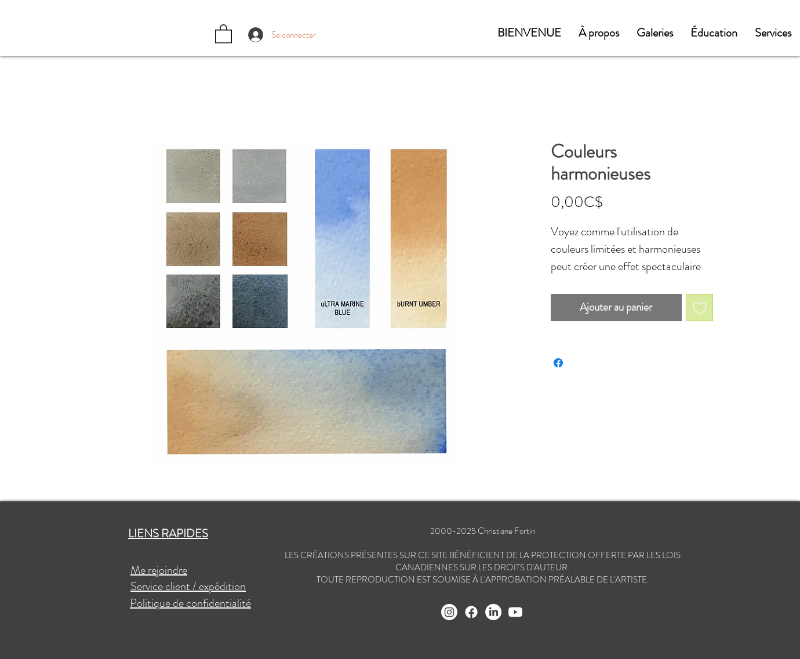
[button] (599, 33)
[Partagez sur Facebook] (558, 363)
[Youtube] (515, 612)
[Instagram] (449, 612)
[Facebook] (471, 612)
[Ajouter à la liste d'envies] (700, 307)
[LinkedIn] (493, 612)
